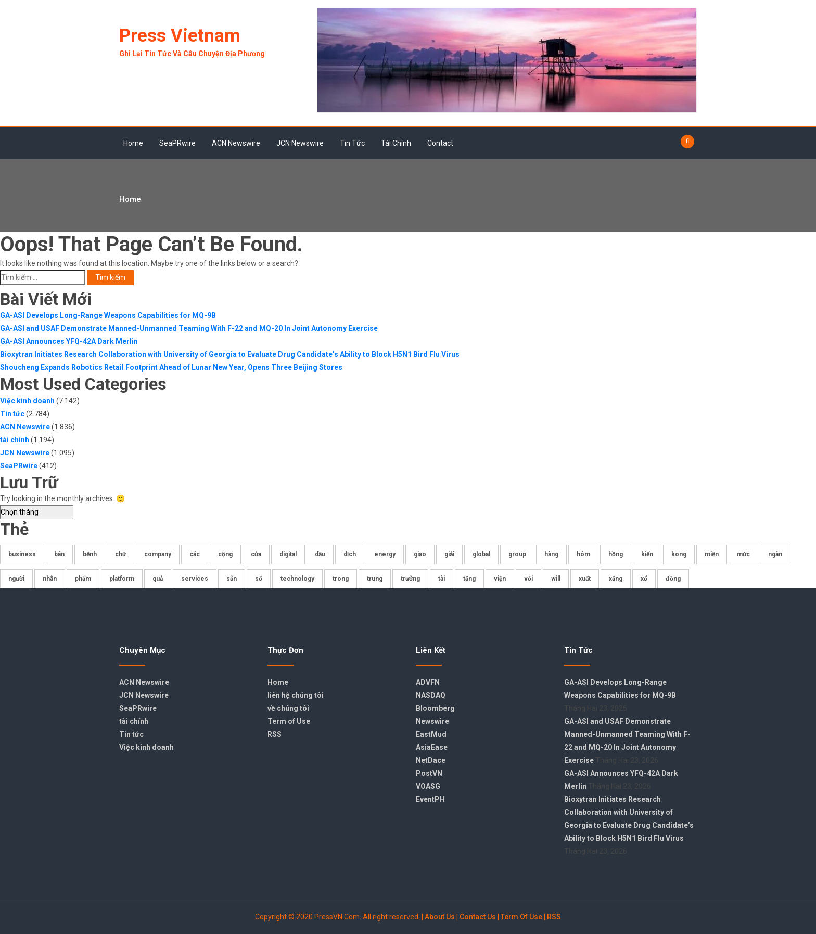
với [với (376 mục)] (528, 578)
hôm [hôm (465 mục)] (583, 554)
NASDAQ (430, 695)
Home (133, 143)
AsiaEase (432, 747)
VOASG (428, 786)
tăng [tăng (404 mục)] (469, 578)
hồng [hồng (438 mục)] (615, 554)
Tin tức (352, 143)
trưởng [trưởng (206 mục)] (410, 578)
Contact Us (478, 917)
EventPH (430, 799)
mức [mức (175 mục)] (743, 554)
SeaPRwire (177, 143)
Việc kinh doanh (27, 400)
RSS (274, 734)
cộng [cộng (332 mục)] (225, 554)
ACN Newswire (236, 143)
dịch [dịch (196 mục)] (349, 554)
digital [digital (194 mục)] (288, 554)
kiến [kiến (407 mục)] (647, 554)
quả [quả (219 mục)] (157, 578)
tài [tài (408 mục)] (441, 578)
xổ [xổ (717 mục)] (644, 578)
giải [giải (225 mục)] (449, 554)
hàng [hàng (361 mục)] (551, 554)
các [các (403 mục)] (194, 554)
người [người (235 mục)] (16, 578)
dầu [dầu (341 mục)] (320, 554)
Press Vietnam (179, 35)
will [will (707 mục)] (555, 578)
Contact (440, 143)
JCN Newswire (300, 143)
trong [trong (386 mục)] (341, 578)
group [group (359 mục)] (517, 554)
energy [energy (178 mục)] (385, 554)
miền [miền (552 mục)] (712, 554)
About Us (440, 917)
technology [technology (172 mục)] (297, 578)
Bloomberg (435, 708)
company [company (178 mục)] (157, 554)
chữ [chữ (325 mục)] (120, 554)
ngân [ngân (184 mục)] (775, 554)
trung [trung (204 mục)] (374, 578)
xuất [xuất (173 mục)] (585, 578)
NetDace (430, 760)
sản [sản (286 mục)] (231, 578)
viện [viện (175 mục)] (500, 578)
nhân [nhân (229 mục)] (50, 578)
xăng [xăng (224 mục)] (615, 578)
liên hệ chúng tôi (295, 695)
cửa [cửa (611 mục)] (256, 554)
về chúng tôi (288, 708)
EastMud (431, 734)
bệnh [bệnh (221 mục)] (90, 554)
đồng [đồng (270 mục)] (673, 578)
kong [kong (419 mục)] (678, 554)
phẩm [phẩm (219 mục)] (83, 578)
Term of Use (288, 721)
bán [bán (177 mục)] (59, 554)
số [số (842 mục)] (258, 578)
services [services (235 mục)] (194, 578)
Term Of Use (521, 917)
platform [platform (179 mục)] (121, 578)
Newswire (432, 721)
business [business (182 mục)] (22, 554)
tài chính (396, 143)
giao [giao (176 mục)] (420, 554)
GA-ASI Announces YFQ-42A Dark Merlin (69, 341)
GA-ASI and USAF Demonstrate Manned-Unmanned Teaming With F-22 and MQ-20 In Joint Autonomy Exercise (189, 328)
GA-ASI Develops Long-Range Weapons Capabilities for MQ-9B (108, 315)
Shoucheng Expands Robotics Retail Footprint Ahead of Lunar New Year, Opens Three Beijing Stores (171, 367)
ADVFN (428, 682)
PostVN (429, 773)
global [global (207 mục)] (481, 554)
